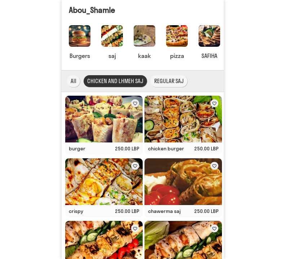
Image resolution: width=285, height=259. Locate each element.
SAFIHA (209, 55)
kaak (144, 55)
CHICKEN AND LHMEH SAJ (115, 81)
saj (112, 55)
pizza (177, 55)
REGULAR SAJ (169, 81)
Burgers (79, 55)
